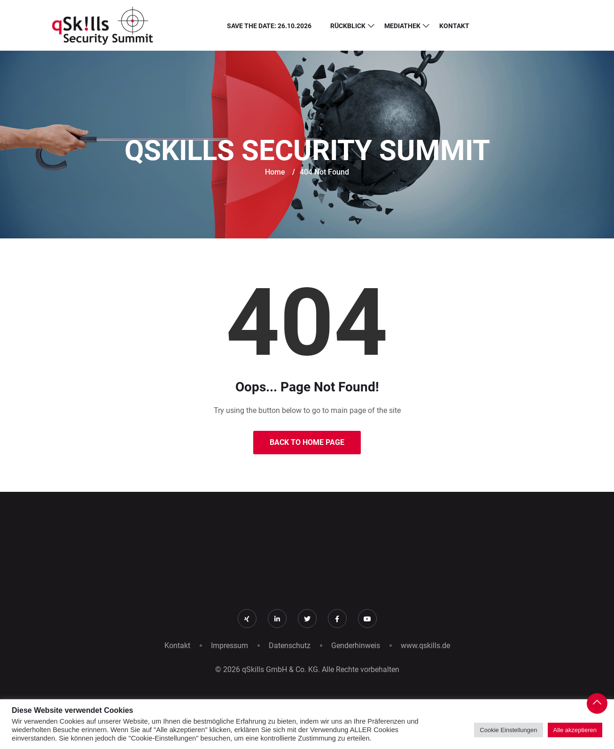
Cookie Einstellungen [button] (508, 730)
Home (275, 172)
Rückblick (347, 26)
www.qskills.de (425, 645)
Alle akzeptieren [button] (575, 730)
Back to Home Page (307, 442)
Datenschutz (290, 645)
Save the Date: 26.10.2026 (269, 26)
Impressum (229, 645)
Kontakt (454, 26)
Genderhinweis (355, 645)
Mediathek (402, 26)
